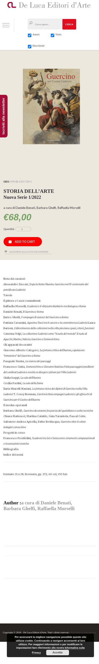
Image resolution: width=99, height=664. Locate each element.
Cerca (69, 24)
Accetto (58, 652)
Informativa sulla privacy (83, 632)
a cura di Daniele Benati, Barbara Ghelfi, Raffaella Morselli (39, 505)
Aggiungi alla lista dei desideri (28, 252)
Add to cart (25, 241)
